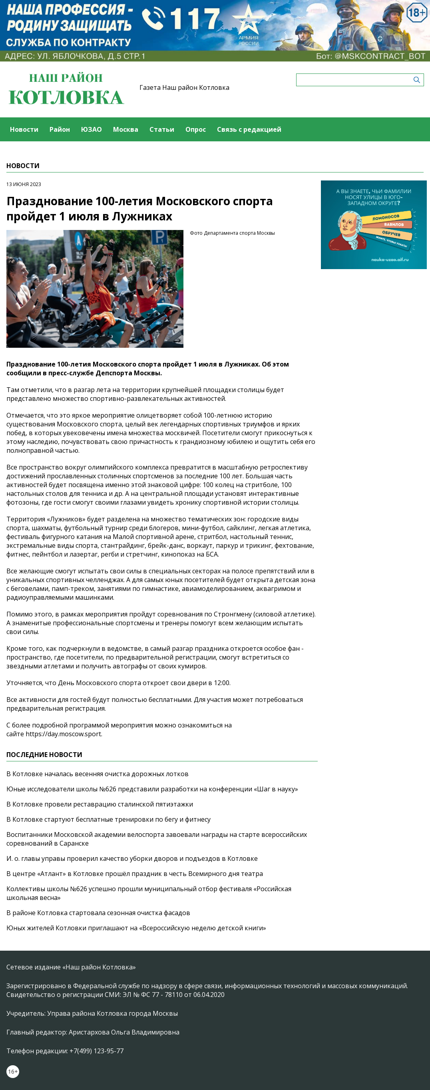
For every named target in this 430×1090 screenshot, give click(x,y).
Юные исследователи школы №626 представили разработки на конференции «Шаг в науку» (152, 789)
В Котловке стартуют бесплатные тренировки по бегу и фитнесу (108, 819)
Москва (125, 129)
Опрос (195, 129)
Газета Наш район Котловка (184, 87)
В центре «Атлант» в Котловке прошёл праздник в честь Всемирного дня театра (134, 873)
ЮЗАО (91, 129)
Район (60, 129)
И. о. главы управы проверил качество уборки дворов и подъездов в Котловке (132, 858)
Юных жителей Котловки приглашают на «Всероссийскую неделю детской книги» (136, 928)
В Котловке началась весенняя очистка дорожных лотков (97, 773)
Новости (24, 129)
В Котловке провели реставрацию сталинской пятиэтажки (99, 804)
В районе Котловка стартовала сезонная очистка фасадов (98, 912)
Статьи (161, 129)
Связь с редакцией (249, 129)
